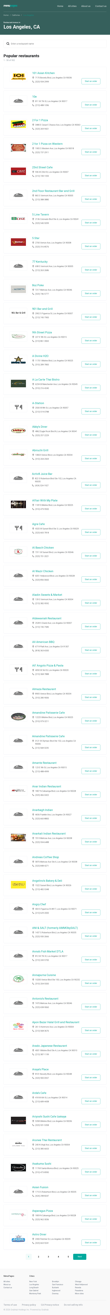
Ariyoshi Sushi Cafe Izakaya (49, 1116)
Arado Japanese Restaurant (49, 1045)
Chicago (78, 1282)
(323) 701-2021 (42, 556)
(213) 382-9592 (42, 603)
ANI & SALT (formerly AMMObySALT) (55, 927)
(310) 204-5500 (42, 984)
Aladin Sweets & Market (47, 594)
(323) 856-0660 (42, 580)
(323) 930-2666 (42, 936)
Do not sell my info (73, 1304)
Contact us (100, 6)
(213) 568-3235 (42, 748)
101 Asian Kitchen (43, 73)
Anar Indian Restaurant (46, 786)
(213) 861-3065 (42, 341)
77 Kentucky (39, 261)
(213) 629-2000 (42, 913)
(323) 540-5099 (42, 223)
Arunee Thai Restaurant (47, 1140)
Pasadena (79, 1291)
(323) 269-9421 (42, 129)
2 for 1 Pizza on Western (47, 143)
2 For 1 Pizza (40, 120)
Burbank (55, 1288)
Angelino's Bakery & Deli (47, 880)
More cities (79, 1294)
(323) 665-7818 (42, 533)
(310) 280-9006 (42, 698)
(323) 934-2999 (42, 82)
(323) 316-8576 (42, 247)
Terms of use (10, 1304)
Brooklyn (55, 1282)
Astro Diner (39, 1234)
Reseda (78, 1288)
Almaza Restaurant (44, 689)
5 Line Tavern (40, 214)
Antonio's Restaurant (45, 998)
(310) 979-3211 (42, 721)
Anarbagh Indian (42, 810)
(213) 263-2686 (42, 270)
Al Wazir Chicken (42, 571)
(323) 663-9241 (42, 1243)
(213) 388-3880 (42, 199)
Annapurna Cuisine (44, 975)
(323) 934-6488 (42, 842)
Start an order (91, 81)
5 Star (35, 238)
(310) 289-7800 (42, 364)
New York (33, 1282)
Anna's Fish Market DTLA (47, 951)
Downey (55, 1294)
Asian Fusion (40, 1187)
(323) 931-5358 (42, 1125)
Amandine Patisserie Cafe (48, 712)
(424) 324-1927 (42, 485)
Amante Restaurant (44, 762)
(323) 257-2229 (42, 435)
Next (80, 1256)
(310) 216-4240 (42, 388)
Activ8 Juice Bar (42, 473)
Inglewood (56, 1291)
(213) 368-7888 (42, 674)
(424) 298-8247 (42, 1196)
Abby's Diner (39, 426)
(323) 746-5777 (42, 294)
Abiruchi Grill (40, 450)
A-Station (38, 403)
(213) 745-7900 (42, 317)
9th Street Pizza (42, 332)
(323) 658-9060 (42, 1007)
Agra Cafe (38, 524)
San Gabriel (33, 1291)
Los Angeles (34, 1285)
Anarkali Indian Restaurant (49, 833)
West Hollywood (81, 1285)
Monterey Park (35, 1294)
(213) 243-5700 (42, 960)
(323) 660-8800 (42, 818)
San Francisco (57, 1285)
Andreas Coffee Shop (45, 857)
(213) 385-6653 (42, 1149)
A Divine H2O (40, 356)
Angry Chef (39, 904)
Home (60, 6)
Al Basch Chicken (43, 547)
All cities (72, 6)
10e (34, 96)
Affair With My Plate (45, 500)
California (16, 15)
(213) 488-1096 (42, 105)
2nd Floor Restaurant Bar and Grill (53, 191)
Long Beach (34, 1288)
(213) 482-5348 (42, 889)
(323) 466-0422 (42, 795)
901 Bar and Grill (42, 308)
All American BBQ (43, 642)
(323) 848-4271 (42, 866)
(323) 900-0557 (42, 1078)
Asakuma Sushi (41, 1163)
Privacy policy (29, 1304)
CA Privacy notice (50, 1304)
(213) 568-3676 (42, 1031)
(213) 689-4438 (42, 1101)
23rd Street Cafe (42, 167)
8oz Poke (38, 285)
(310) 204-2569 (42, 459)
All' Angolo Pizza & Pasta (47, 665)
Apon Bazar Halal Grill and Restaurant (55, 1022)
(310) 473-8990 (42, 1172)
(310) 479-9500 (42, 509)
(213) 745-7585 (42, 627)
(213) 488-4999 (42, 771)
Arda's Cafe (39, 1093)
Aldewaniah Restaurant (46, 618)
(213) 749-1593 (42, 176)
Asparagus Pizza (42, 1210)
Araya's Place (40, 1069)
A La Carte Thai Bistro (46, 379)
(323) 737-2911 (42, 152)
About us (85, 6)
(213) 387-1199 (42, 1054)
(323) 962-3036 (42, 1219)
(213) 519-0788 (42, 412)
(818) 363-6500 (42, 650)
